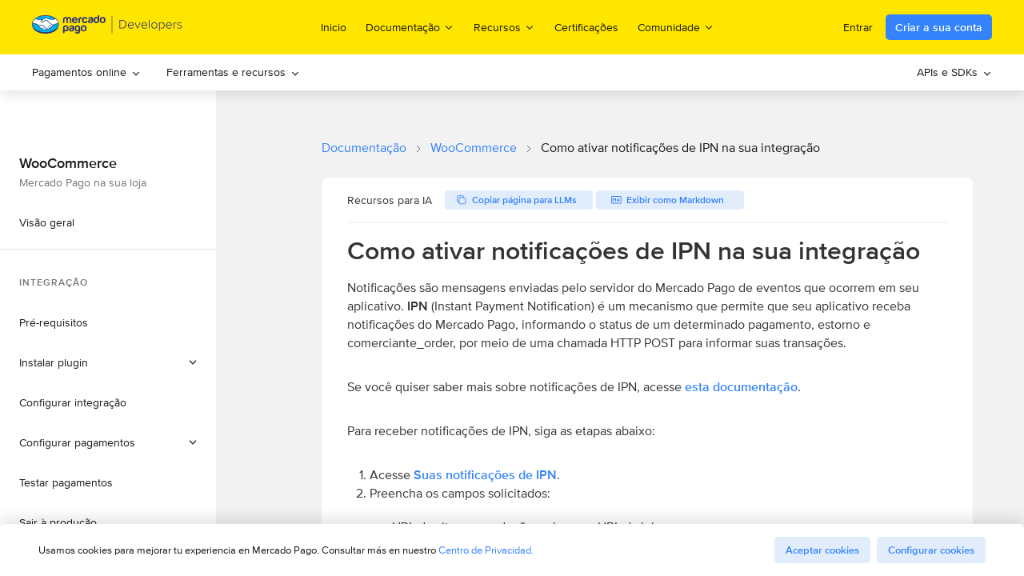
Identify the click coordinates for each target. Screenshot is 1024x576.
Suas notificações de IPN (485, 475)
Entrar (858, 27)
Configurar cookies (931, 550)
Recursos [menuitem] (504, 27)
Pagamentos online (86, 72)
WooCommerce (473, 147)
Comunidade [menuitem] (676, 27)
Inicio (333, 27)
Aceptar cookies (822, 550)
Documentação (364, 147)
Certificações (586, 27)
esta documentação (741, 387)
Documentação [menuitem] (410, 27)
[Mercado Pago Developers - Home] (107, 27)
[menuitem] (86, 72)
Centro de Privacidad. (486, 550)
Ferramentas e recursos (233, 72)
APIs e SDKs (954, 72)
